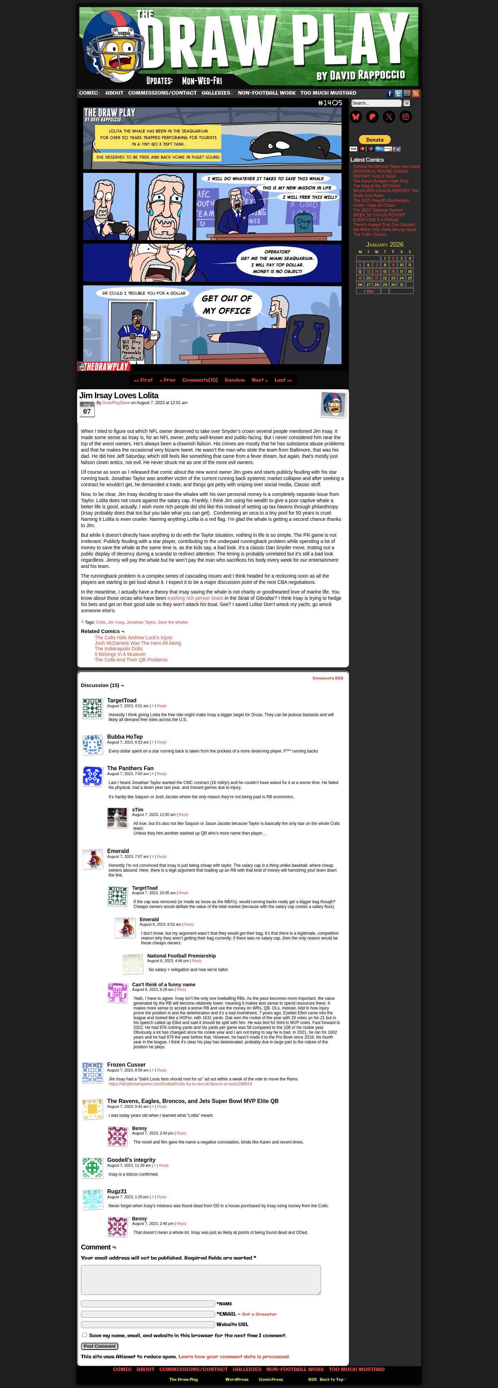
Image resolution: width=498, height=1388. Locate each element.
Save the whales (173, 622)
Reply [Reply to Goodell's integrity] (164, 1165)
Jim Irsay (116, 622)
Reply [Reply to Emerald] (162, 856)
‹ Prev (167, 380)
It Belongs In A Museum (120, 654)
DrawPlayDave (116, 402)
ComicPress (271, 1379)
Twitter (398, 93)
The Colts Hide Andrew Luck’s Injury (134, 637)
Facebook (390, 93)
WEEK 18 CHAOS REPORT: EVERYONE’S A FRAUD (379, 217)
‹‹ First (143, 380)
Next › (260, 380)
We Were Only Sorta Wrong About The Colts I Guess (384, 232)
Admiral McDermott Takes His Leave (386, 166)
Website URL (232, 1324)
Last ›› (283, 380)
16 (393, 271)
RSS (416, 93)
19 (360, 278)
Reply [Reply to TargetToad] (162, 706)
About (114, 93)
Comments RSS (328, 678)
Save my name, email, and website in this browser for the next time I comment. (188, 1335)
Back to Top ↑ (333, 1379)
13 (368, 271)
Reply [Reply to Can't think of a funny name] (181, 989)
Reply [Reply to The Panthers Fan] (162, 774)
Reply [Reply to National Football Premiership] (197, 961)
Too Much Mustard (329, 93)
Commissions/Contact (162, 93)
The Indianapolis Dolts (119, 648)
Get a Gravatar (259, 1314)
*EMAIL (246, 1314)
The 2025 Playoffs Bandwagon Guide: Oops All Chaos (381, 203)
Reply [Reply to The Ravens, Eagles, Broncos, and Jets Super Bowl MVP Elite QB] (162, 1106)
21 (376, 278)
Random (235, 380)
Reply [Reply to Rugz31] (162, 1197)
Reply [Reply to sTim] (183, 814)
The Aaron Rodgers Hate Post (380, 181)
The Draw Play (250, 46)
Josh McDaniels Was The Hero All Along (138, 643)
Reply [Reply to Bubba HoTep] (162, 742)
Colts (100, 622)
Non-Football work (267, 93)
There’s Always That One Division (384, 224)
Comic (90, 93)
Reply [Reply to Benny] (181, 1133)
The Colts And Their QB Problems (131, 659)
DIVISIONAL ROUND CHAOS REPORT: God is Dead (380, 174)
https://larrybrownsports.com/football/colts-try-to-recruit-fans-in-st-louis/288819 (180, 1084)
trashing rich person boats (194, 598)
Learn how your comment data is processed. (234, 1356)
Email (407, 93)
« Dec (368, 291)
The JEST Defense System (378, 210)
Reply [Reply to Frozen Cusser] (162, 1070)
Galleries (217, 93)
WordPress (236, 1379)
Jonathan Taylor (140, 622)
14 (376, 271)
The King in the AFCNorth (376, 186)
